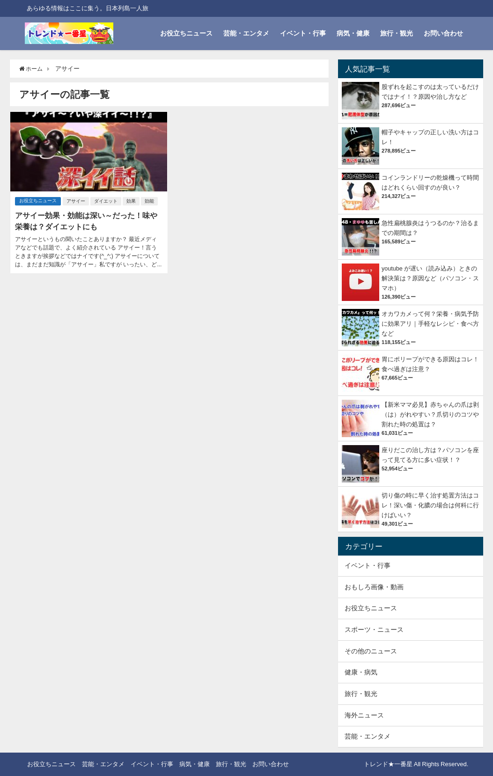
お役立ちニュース (186, 33)
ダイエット (106, 200)
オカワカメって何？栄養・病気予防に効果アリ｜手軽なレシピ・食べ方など (430, 324)
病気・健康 (353, 33)
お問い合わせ (443, 33)
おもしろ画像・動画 (374, 587)
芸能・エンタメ (246, 33)
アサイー (76, 200)
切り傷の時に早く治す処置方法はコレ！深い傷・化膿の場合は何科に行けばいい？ (430, 505)
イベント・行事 (303, 33)
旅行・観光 (396, 33)
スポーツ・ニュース (374, 629)
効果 (132, 200)
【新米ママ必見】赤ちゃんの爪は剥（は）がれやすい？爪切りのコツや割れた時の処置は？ (430, 414)
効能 (150, 200)
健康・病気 (361, 672)
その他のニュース (371, 651)
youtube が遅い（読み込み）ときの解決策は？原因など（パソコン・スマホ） (430, 278)
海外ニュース (364, 715)
